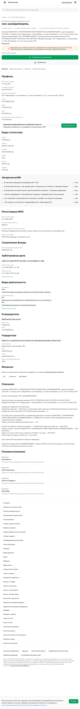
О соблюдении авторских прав (31, 693)
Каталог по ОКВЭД (9, 620)
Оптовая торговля (7, 28)
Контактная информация (11, 689)
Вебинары (6, 599)
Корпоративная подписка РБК (12, 553)
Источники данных (9, 669)
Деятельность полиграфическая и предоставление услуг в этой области (26, 300)
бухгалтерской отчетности (54, 372)
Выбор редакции (8, 591)
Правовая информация (10, 693)
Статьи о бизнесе (8, 611)
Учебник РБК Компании (10, 607)
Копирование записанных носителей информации (19, 305)
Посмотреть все (7, 276)
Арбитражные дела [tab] (39, 69)
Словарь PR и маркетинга (11, 616)
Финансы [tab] (28, 69)
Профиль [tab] (5, 69)
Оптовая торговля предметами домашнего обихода (54, 28)
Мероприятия (7, 603)
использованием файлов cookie (12, 705)
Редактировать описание (9, 53)
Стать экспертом (8, 557)
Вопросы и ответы (9, 677)
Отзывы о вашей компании (11, 562)
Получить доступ (69, 125)
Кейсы (5, 595)
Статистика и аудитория (11, 665)
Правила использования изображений (15, 645)
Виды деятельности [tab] (16, 69)
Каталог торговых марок (11, 632)
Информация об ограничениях (58, 689)
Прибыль (23, 376)
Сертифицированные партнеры (13, 578)
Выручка (12, 376)
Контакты (6, 648)
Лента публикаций (9, 582)
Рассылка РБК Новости (38, 689)
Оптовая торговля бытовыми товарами (25, 28)
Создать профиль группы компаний (14, 570)
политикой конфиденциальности (36, 705)
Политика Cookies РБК (10, 681)
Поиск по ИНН (7, 660)
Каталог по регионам (10, 624)
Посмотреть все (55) (9, 308)
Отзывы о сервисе (9, 574)
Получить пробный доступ (11, 549)
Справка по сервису (9, 652)
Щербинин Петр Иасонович (11, 319)
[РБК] (5, 2)
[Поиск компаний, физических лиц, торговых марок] (40, 10)
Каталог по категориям (10, 628)
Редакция (25, 689)
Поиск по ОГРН (8, 656)
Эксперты (6, 586)
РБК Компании (13, 2)
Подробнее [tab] (6, 43)
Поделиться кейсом (9, 566)
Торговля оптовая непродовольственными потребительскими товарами (26, 292)
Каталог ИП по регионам (11, 636)
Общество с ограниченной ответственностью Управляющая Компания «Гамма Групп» (31, 340)
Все (4, 376)
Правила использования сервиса (13, 640)
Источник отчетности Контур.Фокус (14, 673)
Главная (4, 17)
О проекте (6, 541)
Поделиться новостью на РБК (12, 545)
